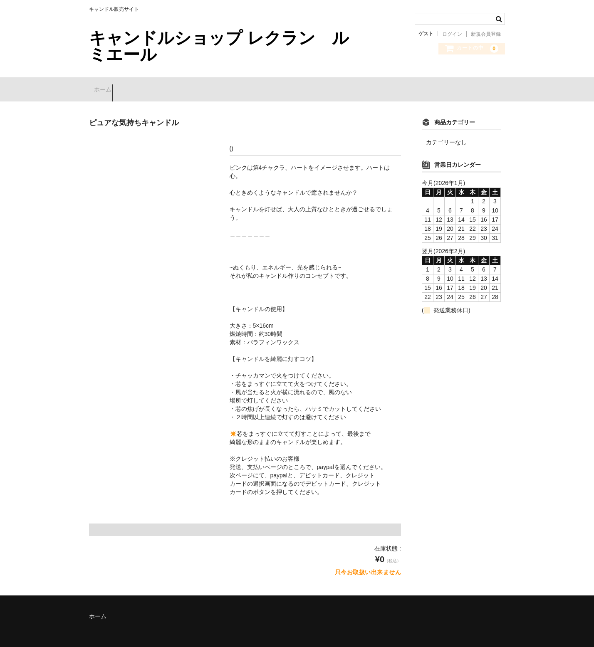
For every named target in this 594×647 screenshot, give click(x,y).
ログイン (452, 34)
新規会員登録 (486, 34)
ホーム (106, 86)
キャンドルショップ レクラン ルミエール (219, 46)
